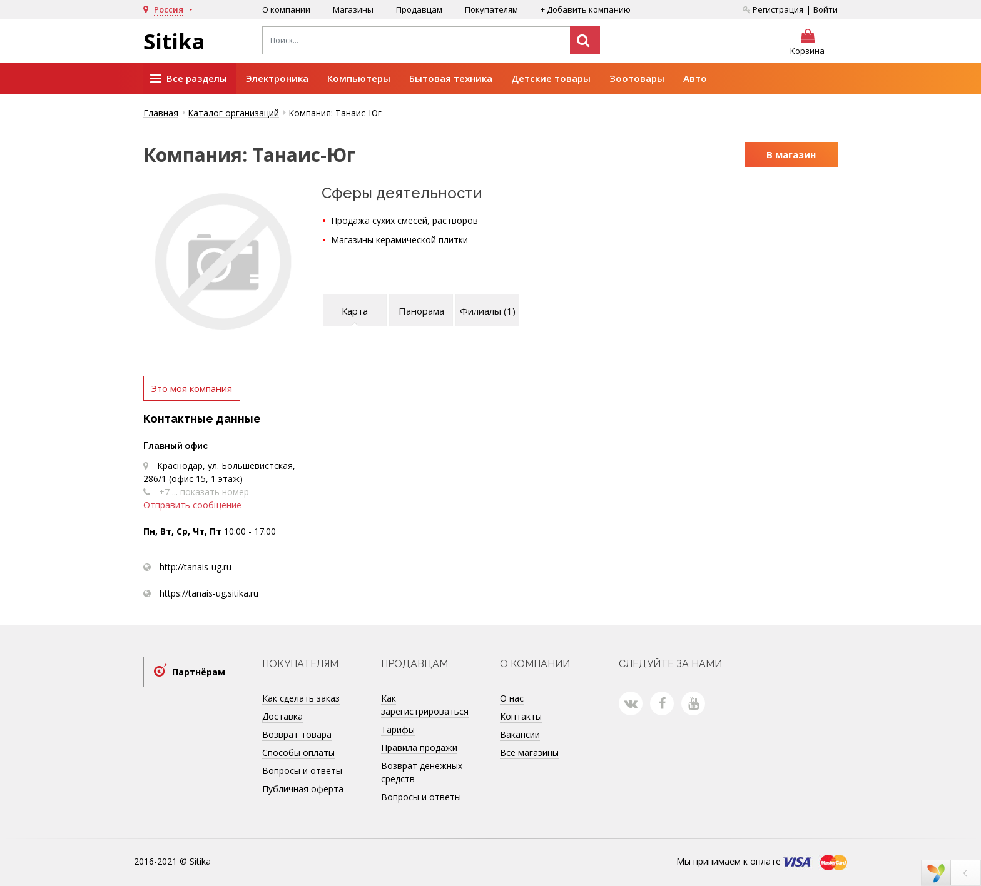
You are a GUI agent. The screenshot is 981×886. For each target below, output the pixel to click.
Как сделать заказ (301, 698)
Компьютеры (358, 78)
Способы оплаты (298, 752)
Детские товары (551, 78)
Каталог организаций (233, 113)
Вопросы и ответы (302, 771)
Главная (160, 113)
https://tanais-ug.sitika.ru (209, 593)
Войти (825, 9)
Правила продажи (419, 747)
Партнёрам (198, 672)
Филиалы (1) (488, 311)
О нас (512, 698)
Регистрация (773, 9)
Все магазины (529, 752)
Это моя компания (191, 388)
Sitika (174, 41)
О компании (286, 9)
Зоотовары (636, 78)
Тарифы (398, 729)
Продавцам (419, 9)
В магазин (791, 154)
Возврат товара (297, 734)
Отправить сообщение (192, 505)
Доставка (282, 716)
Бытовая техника (450, 78)
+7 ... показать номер (204, 492)
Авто (695, 78)
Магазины (353, 9)
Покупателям (491, 9)
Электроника (277, 78)
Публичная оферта (302, 789)
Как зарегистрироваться (425, 704)
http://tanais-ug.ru (195, 567)
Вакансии (520, 734)
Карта (355, 311)
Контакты (521, 716)
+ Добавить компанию (586, 9)
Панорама (421, 311)
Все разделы (188, 79)
